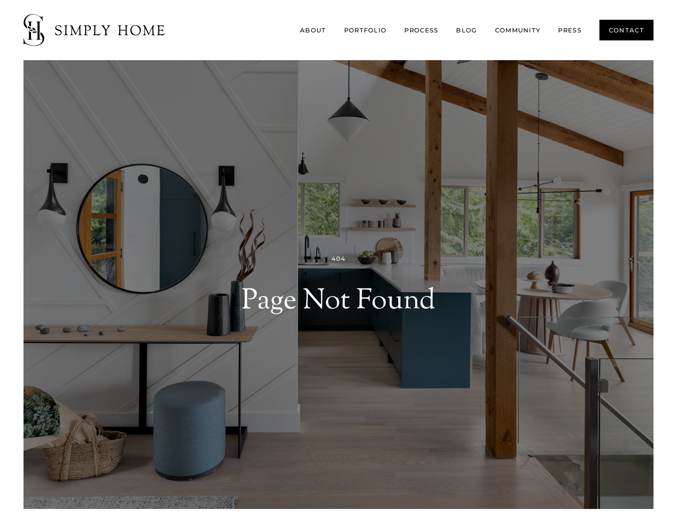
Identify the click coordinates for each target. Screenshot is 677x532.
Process (421, 30)
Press (570, 30)
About (313, 30)
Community (518, 30)
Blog (466, 30)
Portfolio (365, 30)
